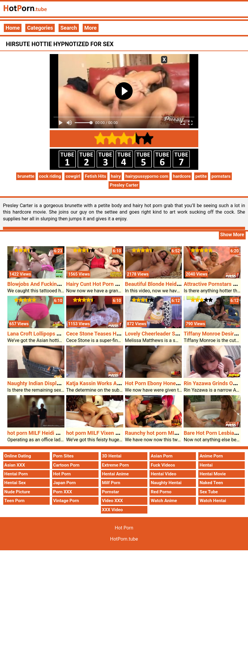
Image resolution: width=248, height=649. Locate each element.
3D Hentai (111, 456)
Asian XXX (14, 465)
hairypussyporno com (146, 176)
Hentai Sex (15, 482)
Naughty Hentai (166, 482)
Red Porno (161, 491)
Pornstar (110, 491)
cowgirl (73, 176)
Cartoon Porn (66, 465)
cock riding (50, 176)
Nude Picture (17, 491)
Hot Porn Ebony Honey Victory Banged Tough (178, 383)
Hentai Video (163, 474)
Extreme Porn (115, 465)
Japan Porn (64, 482)
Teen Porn (14, 500)
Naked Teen (211, 482)
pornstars (221, 176)
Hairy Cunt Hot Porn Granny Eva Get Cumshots (121, 284)
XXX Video (112, 509)
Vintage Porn (66, 500)
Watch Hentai (212, 500)
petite (201, 176)
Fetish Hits (95, 176)
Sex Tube (208, 491)
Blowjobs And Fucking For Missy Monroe (55, 284)
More (90, 28)
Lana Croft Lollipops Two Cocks (44, 334)
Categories (40, 28)
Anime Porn (211, 456)
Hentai (205, 465)
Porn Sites (63, 456)
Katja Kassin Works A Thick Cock (105, 383)
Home (13, 28)
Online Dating (17, 456)
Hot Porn (62, 474)
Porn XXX (62, 491)
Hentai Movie (212, 474)
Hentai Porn (16, 474)
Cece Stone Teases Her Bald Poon (106, 334)
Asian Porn (161, 456)
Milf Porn (111, 482)
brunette (25, 176)
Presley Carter (124, 185)
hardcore (182, 176)
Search (68, 28)
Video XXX (112, 500)
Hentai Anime (115, 474)
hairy (116, 176)
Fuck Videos (163, 465)
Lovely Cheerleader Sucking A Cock (167, 334)
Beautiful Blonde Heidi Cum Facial (165, 284)
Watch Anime (164, 500)
